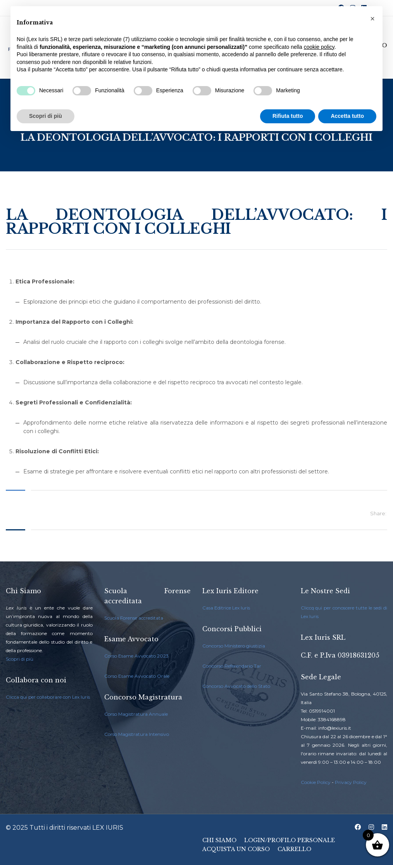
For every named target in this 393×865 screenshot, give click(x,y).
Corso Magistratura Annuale (136, 714)
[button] (372, 18)
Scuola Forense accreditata (133, 618)
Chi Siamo (219, 840)
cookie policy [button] (319, 47)
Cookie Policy (316, 782)
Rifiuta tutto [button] (287, 116)
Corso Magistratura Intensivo (136, 734)
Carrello (294, 849)
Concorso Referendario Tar (231, 666)
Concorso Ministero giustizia (233, 646)
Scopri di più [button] (45, 116)
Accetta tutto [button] (347, 116)
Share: (378, 513)
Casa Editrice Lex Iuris (226, 608)
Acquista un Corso (236, 849)
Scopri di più (19, 659)
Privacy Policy (351, 782)
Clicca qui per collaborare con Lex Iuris (48, 697)
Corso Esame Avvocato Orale (136, 676)
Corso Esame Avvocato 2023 (136, 656)
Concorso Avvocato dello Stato (236, 686)
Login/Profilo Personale (289, 840)
